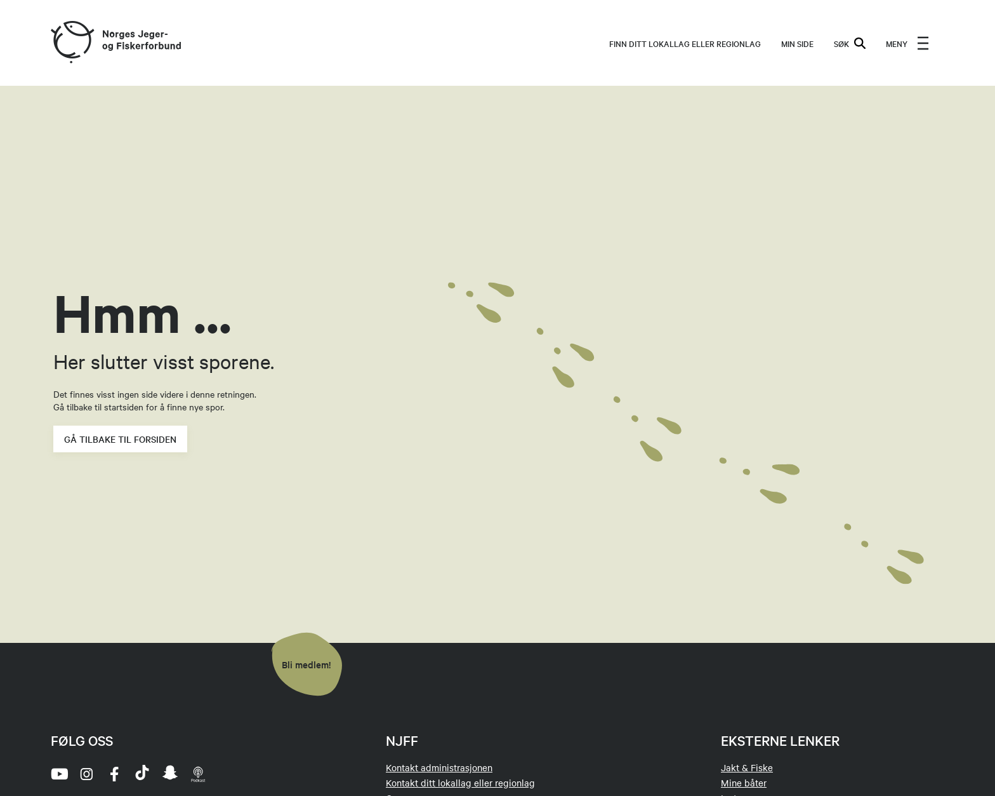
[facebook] (114, 774)
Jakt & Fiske (747, 767)
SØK (850, 43)
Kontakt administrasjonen (439, 767)
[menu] (907, 43)
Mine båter (744, 782)
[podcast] (198, 774)
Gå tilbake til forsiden (120, 439)
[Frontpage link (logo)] (72, 42)
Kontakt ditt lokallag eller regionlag (460, 782)
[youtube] (58, 774)
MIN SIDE (797, 43)
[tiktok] (142, 774)
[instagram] (86, 774)
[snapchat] (170, 774)
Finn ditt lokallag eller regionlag (685, 43)
